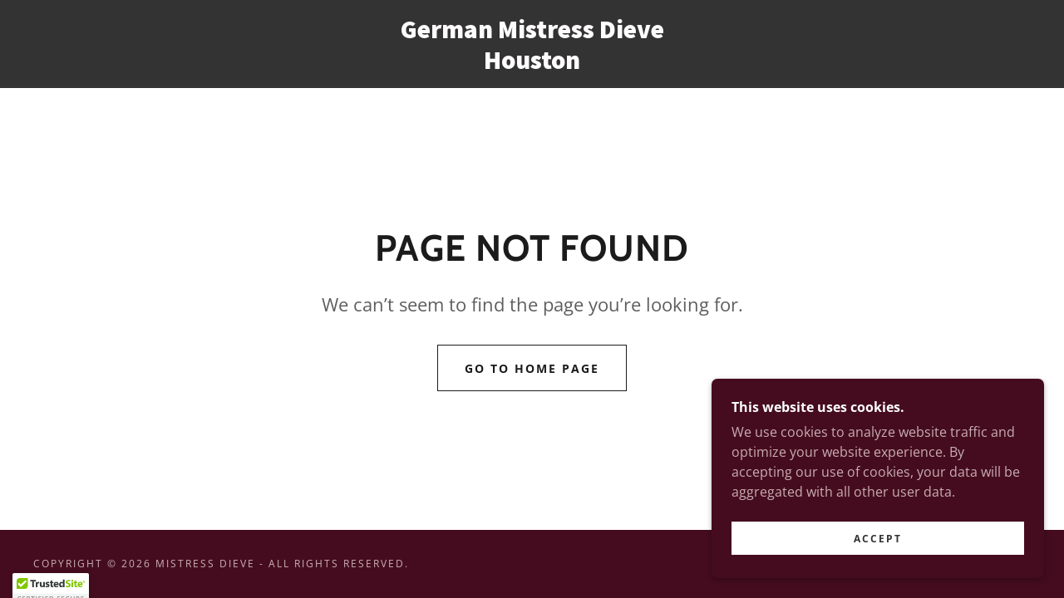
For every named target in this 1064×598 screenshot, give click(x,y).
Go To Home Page (532, 368)
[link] (532, 64)
